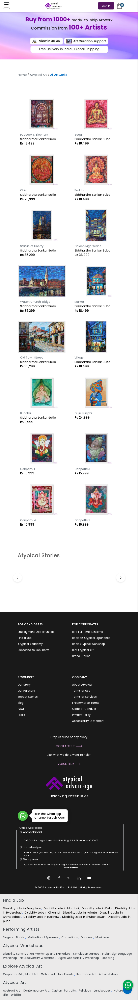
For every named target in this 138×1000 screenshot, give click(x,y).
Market (79, 302)
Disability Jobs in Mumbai (62, 908)
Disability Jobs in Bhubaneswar (84, 917)
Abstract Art (12, 991)
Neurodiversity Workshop (37, 958)
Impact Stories (28, 697)
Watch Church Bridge (35, 302)
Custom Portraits (64, 991)
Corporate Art (13, 974)
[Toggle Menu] (6, 5)
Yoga (78, 135)
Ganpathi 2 (82, 520)
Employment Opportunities (36, 632)
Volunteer (69, 764)
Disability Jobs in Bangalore (22, 908)
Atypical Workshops (23, 945)
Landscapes (102, 991)
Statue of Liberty (32, 246)
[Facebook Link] (59, 878)
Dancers (87, 937)
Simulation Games (86, 954)
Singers (8, 937)
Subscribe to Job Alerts (33, 650)
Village (79, 358)
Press (21, 715)
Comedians (70, 937)
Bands (20, 937)
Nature (119, 991)
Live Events (66, 974)
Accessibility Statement (88, 721)
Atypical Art (38, 75)
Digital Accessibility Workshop (79, 958)
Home (22, 75)
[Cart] (119, 6)
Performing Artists (21, 929)
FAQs (21, 709)
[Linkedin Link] (79, 878)
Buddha (80, 190)
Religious (85, 991)
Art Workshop (108, 974)
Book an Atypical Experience (91, 638)
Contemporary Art (36, 991)
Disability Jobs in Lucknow (42, 917)
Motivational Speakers (43, 937)
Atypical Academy (30, 644)
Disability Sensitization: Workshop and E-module (37, 954)
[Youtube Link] (89, 878)
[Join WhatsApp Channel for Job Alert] (23, 816)
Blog (21, 703)
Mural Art (32, 974)
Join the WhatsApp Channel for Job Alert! (48, 816)
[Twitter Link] (69, 878)
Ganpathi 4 (28, 520)
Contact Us (69, 746)
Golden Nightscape (88, 246)
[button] (120, 577)
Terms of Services (84, 697)
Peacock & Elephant (34, 135)
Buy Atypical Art (83, 650)
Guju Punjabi (83, 413)
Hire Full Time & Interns (87, 632)
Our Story (24, 685)
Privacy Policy (81, 715)
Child (23, 190)
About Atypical (82, 685)
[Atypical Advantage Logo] (69, 782)
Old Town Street (31, 358)
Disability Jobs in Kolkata (80, 913)
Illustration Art (87, 974)
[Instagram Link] (49, 878)
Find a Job (25, 638)
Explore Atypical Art (22, 966)
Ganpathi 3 (82, 469)
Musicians (102, 937)
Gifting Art (48, 974)
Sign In (106, 5)
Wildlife (16, 995)
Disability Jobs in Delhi (97, 908)
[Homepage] (52, 5)
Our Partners (26, 691)
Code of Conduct (84, 709)
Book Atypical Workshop (88, 644)
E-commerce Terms (85, 703)
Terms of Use (81, 691)
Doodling (108, 958)
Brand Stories (81, 656)
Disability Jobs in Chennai (43, 913)
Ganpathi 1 (27, 469)
